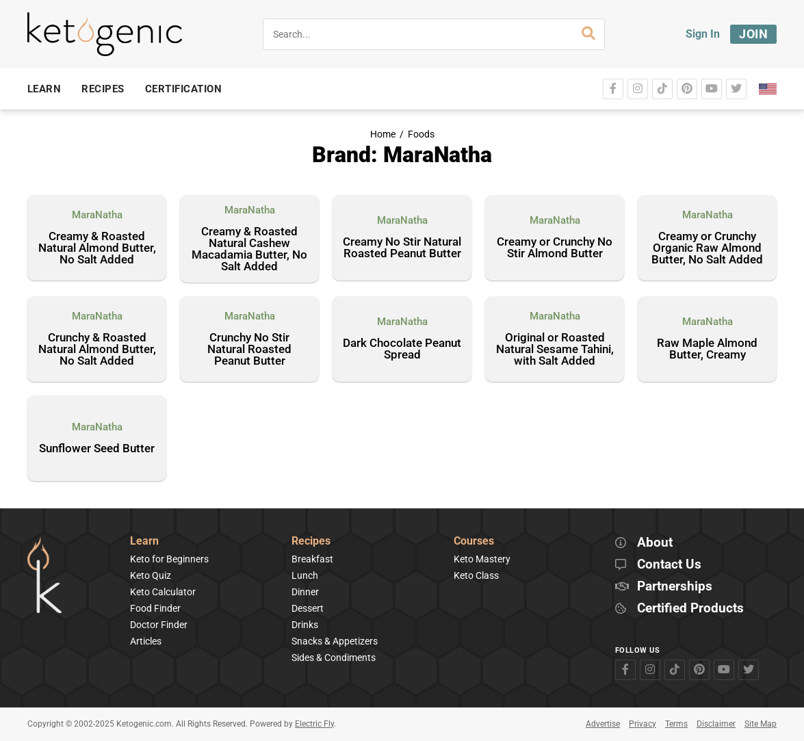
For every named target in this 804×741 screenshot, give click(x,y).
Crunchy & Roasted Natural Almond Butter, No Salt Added (97, 349)
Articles (145, 641)
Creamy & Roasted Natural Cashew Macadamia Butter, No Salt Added (249, 249)
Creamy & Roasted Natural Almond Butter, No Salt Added (97, 248)
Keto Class (476, 575)
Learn (144, 541)
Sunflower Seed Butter (97, 449)
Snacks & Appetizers (334, 641)
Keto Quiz (150, 575)
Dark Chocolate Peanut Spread (402, 349)
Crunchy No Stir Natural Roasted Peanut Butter (249, 349)
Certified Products (690, 608)
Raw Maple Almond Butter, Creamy (707, 349)
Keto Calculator (163, 591)
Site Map (760, 724)
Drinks (304, 624)
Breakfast (312, 559)
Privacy (642, 724)
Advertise (603, 724)
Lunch (304, 575)
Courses (474, 541)
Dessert (307, 608)
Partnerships (674, 587)
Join (753, 34)
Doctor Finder (158, 624)
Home (382, 134)
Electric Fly (314, 724)
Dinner (305, 591)
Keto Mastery (482, 559)
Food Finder (155, 608)
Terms (676, 724)
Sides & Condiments (333, 657)
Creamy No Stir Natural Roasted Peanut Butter (402, 248)
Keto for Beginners (169, 559)
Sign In (703, 33)
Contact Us (669, 565)
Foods (421, 134)
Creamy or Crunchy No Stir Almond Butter (554, 248)
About (655, 543)
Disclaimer (716, 724)
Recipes (310, 541)
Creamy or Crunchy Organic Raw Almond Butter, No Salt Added (707, 248)
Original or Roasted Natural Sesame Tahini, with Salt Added (555, 349)
